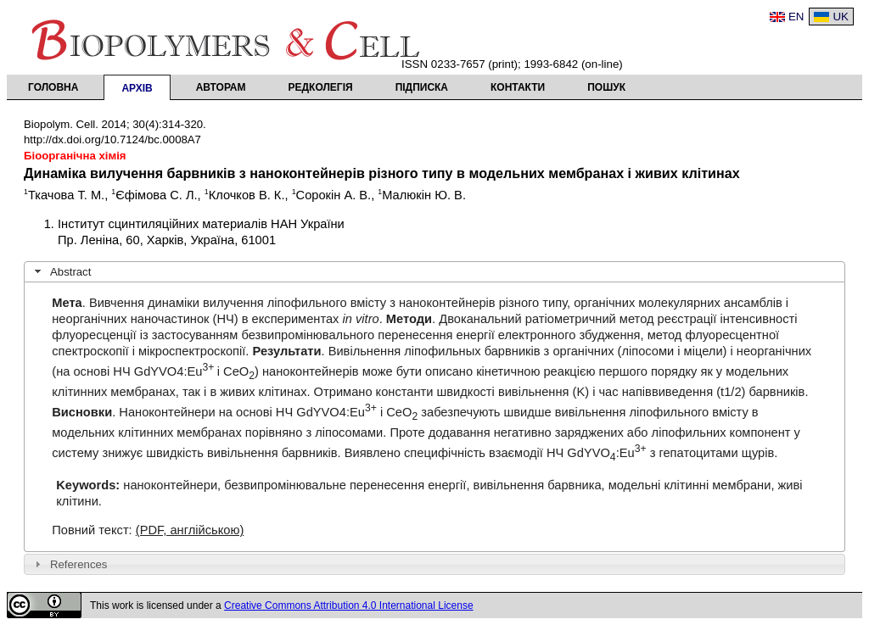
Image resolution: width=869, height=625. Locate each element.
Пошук (606, 87)
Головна (53, 87)
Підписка (421, 87)
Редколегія (321, 87)
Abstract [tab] (61, 271)
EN (796, 16)
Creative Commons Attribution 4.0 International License (349, 605)
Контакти (518, 87)
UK (841, 16)
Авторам (221, 87)
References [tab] (69, 564)
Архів (136, 88)
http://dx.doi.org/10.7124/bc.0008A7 (112, 139)
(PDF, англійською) (190, 530)
